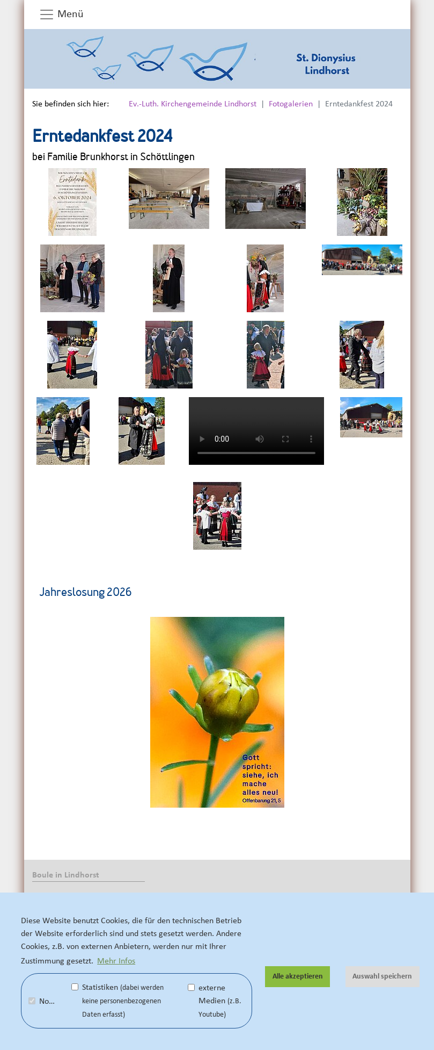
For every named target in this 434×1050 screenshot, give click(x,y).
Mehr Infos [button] (116, 960)
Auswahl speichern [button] (382, 976)
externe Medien (214, 1000)
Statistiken (117, 1000)
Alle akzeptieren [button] (298, 976)
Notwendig (48, 1001)
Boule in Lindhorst (65, 875)
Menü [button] (61, 14)
